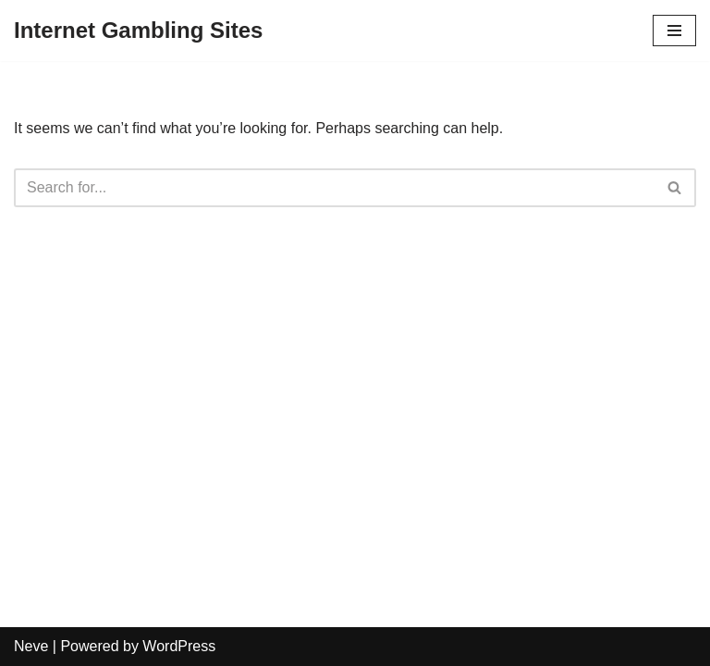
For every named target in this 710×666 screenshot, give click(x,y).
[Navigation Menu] (674, 30)
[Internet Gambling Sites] (138, 30)
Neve (31, 646)
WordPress (178, 646)
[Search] (334, 187)
